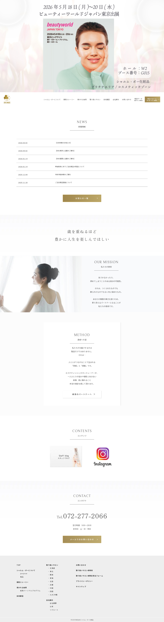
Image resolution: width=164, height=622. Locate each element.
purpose (23, 573)
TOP (19, 565)
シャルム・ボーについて (52, 99)
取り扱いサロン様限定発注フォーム (89, 576)
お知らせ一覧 (82, 198)
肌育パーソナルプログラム (30, 590)
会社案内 (116, 99)
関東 (51, 575)
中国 (51, 588)
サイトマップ (81, 586)
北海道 (52, 568)
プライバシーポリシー (84, 581)
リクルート (54, 610)
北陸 (51, 581)
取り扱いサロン (95, 99)
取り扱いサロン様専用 (84, 570)
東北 (51, 571)
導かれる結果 (82, 99)
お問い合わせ (126, 99)
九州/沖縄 (53, 595)
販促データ (138, 99)
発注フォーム (152, 99)
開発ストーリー (69, 99)
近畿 (51, 585)
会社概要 (53, 603)
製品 (22, 577)
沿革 (51, 606)
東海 (51, 578)
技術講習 (107, 99)
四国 (51, 591)
